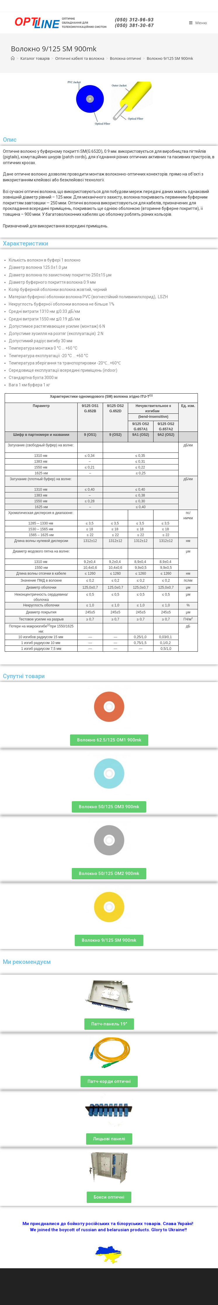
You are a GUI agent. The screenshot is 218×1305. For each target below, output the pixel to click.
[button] (109, 740)
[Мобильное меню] (198, 23)
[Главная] (13, 58)
